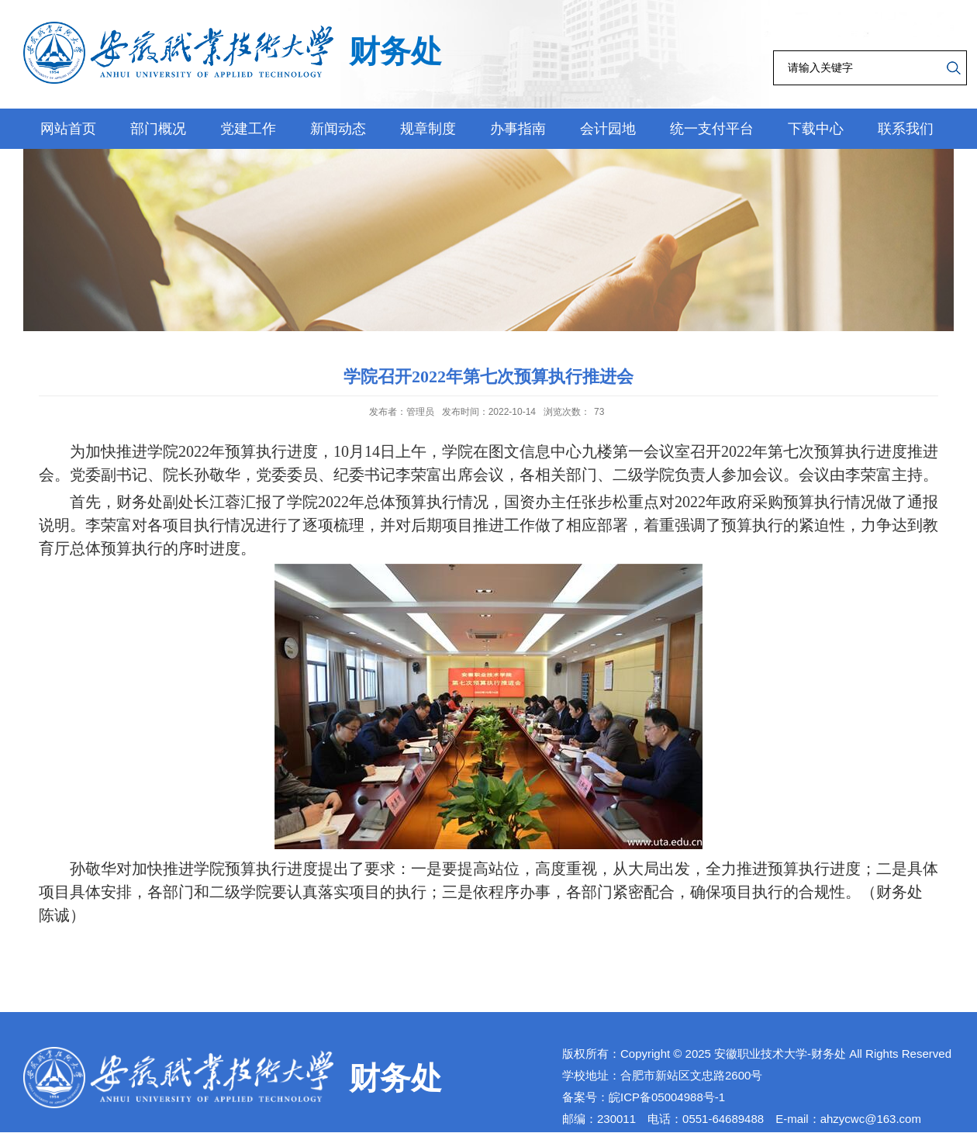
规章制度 (428, 128)
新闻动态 (338, 128)
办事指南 (518, 128)
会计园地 (608, 128)
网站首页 (68, 128)
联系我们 (906, 128)
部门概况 (158, 128)
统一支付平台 (712, 128)
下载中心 (816, 128)
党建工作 (248, 128)
